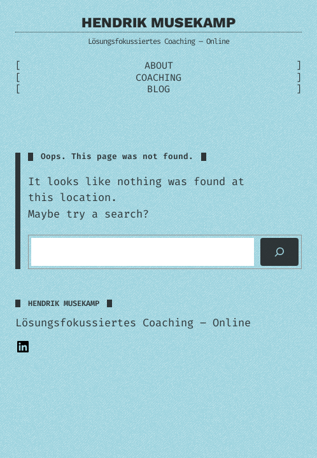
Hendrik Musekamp (158, 22)
